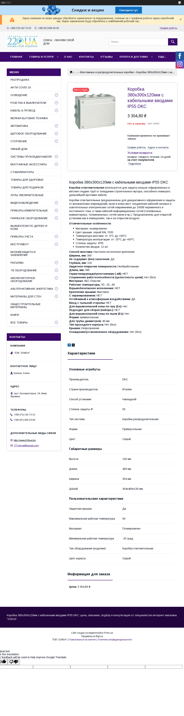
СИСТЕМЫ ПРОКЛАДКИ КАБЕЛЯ (31, 156)
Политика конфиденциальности (115, 639)
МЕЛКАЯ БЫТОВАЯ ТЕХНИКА (29, 118)
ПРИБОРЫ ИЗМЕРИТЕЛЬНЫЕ (29, 210)
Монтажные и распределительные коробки (107, 72)
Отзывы (106, 56)
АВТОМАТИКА (19, 125)
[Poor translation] (14, 662)
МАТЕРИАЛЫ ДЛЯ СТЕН (26, 296)
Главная (16, 56)
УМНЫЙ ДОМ (19, 148)
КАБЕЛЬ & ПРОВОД (23, 110)
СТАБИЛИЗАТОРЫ (22, 172)
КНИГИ (15, 314)
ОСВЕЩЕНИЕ (19, 95)
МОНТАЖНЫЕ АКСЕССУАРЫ (29, 164)
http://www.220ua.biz (25, 440)
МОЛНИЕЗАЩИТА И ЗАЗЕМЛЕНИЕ (23, 253)
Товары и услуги (41, 56)
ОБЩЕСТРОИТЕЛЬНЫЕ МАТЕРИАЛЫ (26, 306)
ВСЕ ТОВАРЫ (19, 322)
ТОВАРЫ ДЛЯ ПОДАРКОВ (27, 187)
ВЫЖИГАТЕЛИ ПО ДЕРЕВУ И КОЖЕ (29, 227)
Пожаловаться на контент (82, 639)
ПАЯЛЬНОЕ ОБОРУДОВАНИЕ (29, 218)
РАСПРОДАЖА (20, 79)
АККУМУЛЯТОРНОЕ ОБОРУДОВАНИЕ (23, 280)
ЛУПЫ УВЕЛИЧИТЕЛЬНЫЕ (27, 195)
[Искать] (172, 41)
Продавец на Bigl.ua (92, 636)
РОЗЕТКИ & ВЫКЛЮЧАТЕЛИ (28, 102)
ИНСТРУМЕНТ (20, 244)
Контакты (86, 56)
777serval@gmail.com (26, 445)
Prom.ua (108, 633)
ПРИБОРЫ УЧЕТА (22, 236)
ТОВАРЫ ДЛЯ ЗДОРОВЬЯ (27, 179)
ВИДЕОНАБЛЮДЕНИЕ (24, 202)
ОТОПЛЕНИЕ (19, 141)
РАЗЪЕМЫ (17, 262)
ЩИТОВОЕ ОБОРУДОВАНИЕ (29, 133)
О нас (68, 56)
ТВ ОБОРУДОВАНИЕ (24, 270)
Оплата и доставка (133, 56)
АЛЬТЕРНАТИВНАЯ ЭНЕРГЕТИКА (32, 288)
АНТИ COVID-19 (21, 87)
